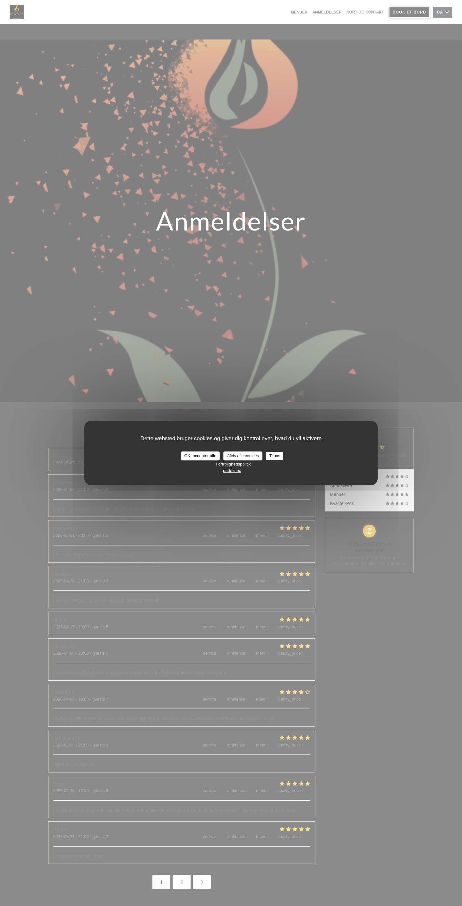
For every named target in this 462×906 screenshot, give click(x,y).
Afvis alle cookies (243, 455)
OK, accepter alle (200, 455)
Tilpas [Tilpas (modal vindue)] (274, 455)
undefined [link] (232, 470)
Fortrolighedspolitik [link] (233, 464)
